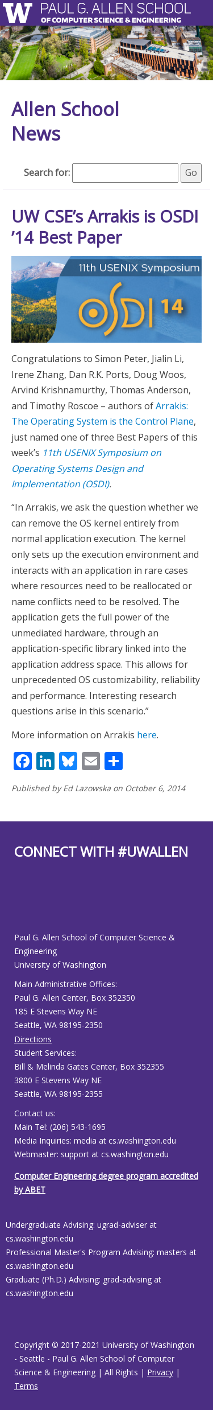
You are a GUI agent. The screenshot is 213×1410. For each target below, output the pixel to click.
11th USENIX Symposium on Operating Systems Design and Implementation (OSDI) (86, 468)
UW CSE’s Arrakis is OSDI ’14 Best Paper (104, 227)
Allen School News (65, 121)
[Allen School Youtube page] (23, 904)
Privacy (160, 1372)
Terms (26, 1385)
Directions (33, 1039)
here (147, 735)
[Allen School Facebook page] (17, 904)
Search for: (47, 172)
